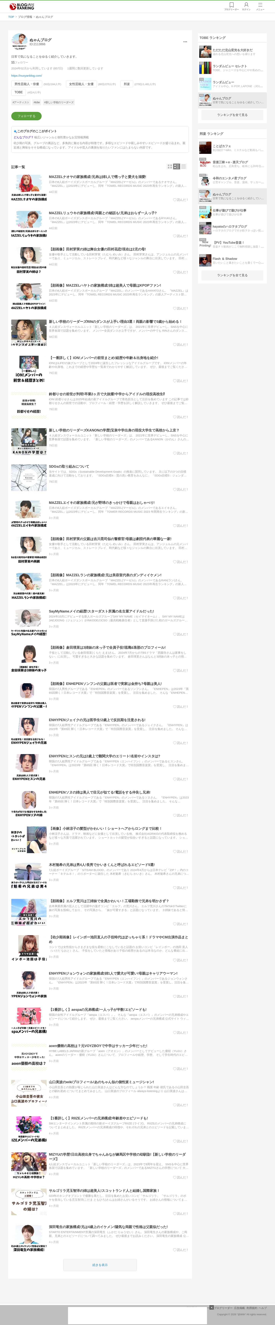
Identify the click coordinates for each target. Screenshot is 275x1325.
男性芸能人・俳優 (27, 84)
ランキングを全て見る (232, 114)
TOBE (19, 92)
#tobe (37, 102)
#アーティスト (21, 102)
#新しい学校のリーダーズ (59, 102)
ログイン (246, 9)
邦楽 (127, 84)
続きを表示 (100, 1265)
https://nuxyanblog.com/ (26, 75)
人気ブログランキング (22, 6)
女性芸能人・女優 (81, 84)
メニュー (260, 9)
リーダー (231, 9)
